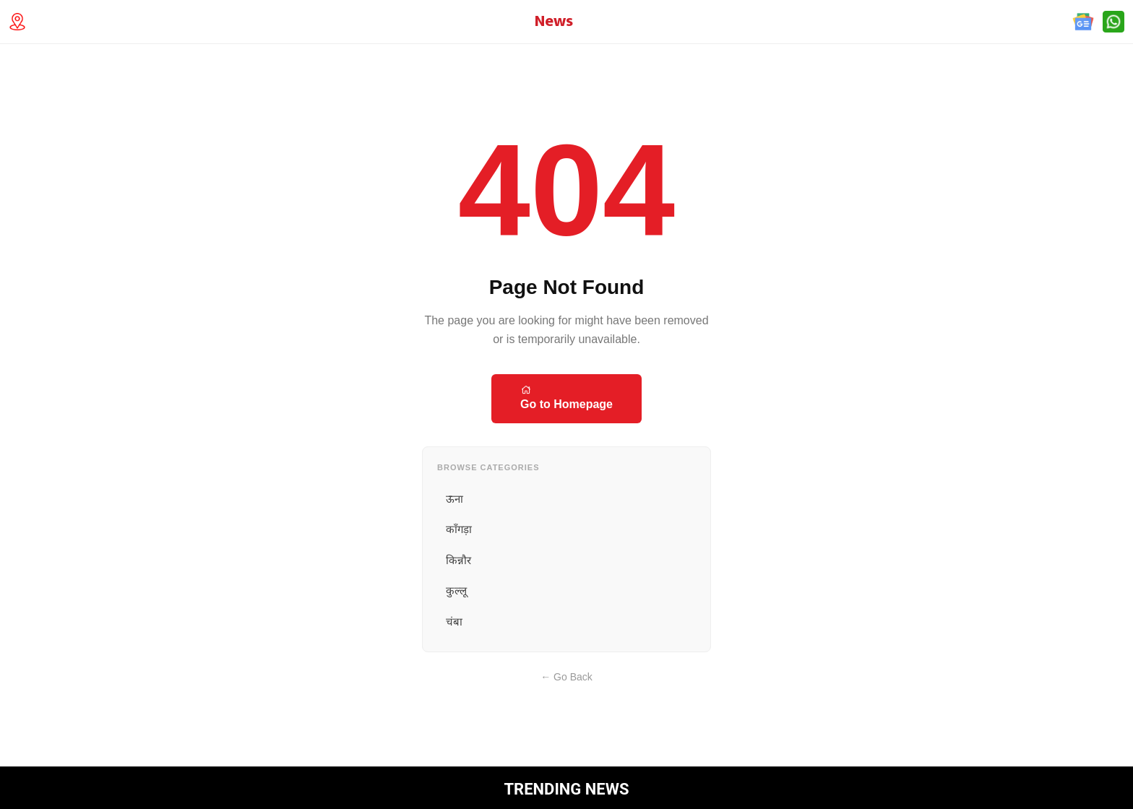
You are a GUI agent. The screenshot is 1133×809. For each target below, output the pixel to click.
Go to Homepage (566, 397)
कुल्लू (456, 590)
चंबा (454, 621)
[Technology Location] (22, 21)
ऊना (454, 499)
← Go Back (566, 677)
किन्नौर (458, 560)
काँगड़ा (459, 529)
